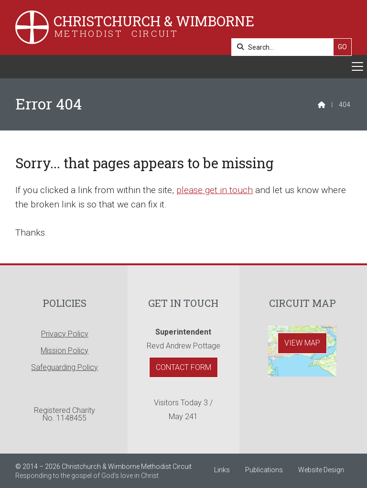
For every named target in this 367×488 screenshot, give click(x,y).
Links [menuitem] (222, 470)
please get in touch (214, 189)
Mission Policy (64, 350)
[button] (183, 66)
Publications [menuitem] (264, 470)
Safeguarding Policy (64, 367)
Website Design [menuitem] (321, 470)
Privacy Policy (64, 333)
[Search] (285, 47)
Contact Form (183, 367)
